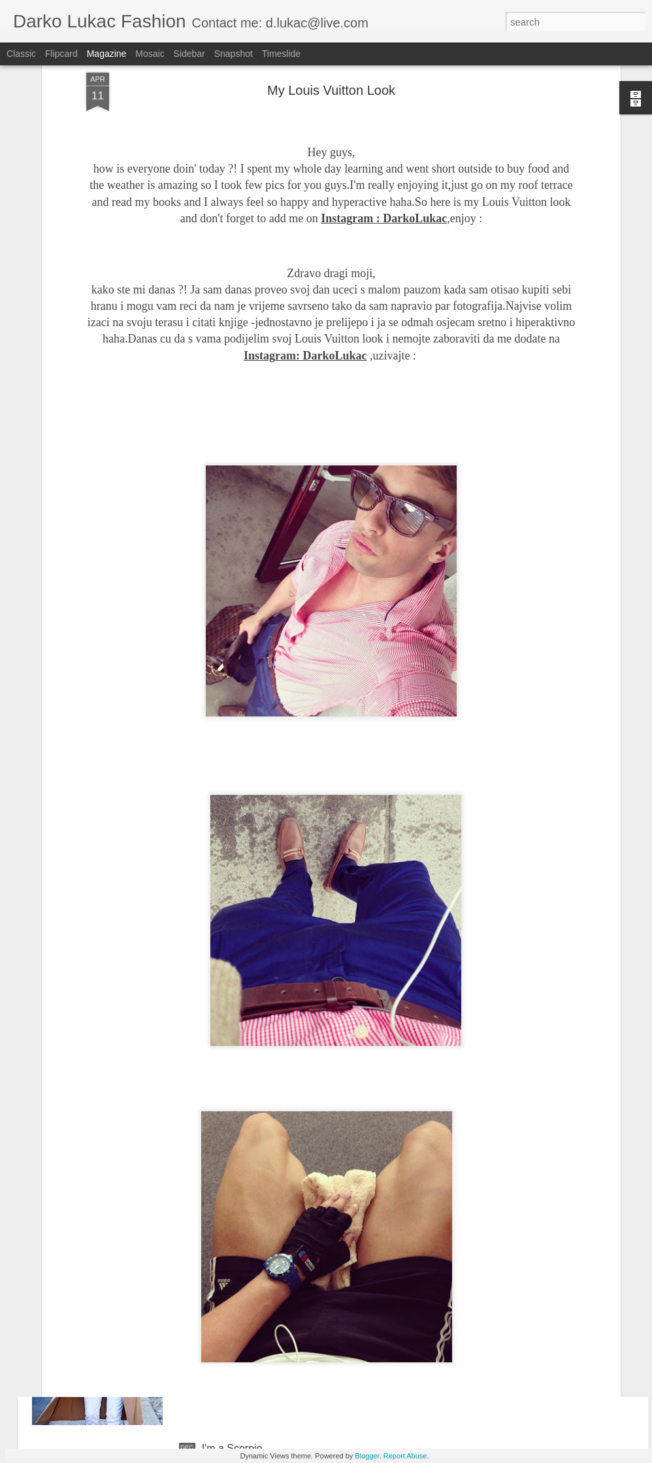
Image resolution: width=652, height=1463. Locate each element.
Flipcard (61, 53)
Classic (21, 53)
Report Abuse (405, 1456)
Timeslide (281, 53)
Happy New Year (241, 1151)
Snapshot (233, 53)
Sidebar (189, 53)
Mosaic (149, 53)
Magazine (107, 53)
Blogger (367, 1456)
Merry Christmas (240, 1299)
